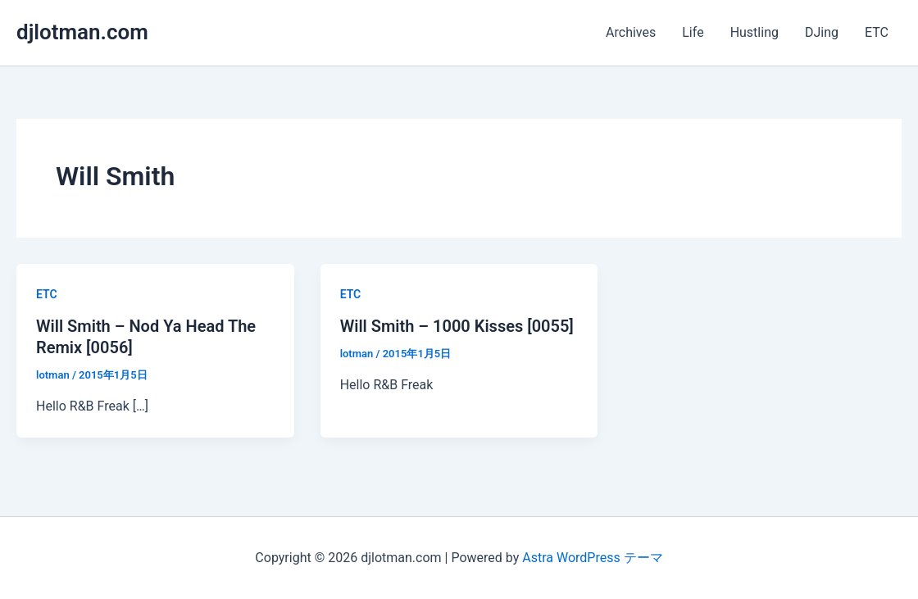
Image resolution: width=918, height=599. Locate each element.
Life (692, 32)
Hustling (754, 32)
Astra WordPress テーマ (592, 557)
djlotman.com (82, 32)
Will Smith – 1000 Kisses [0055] (457, 326)
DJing (821, 32)
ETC (876, 32)
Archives (631, 32)
